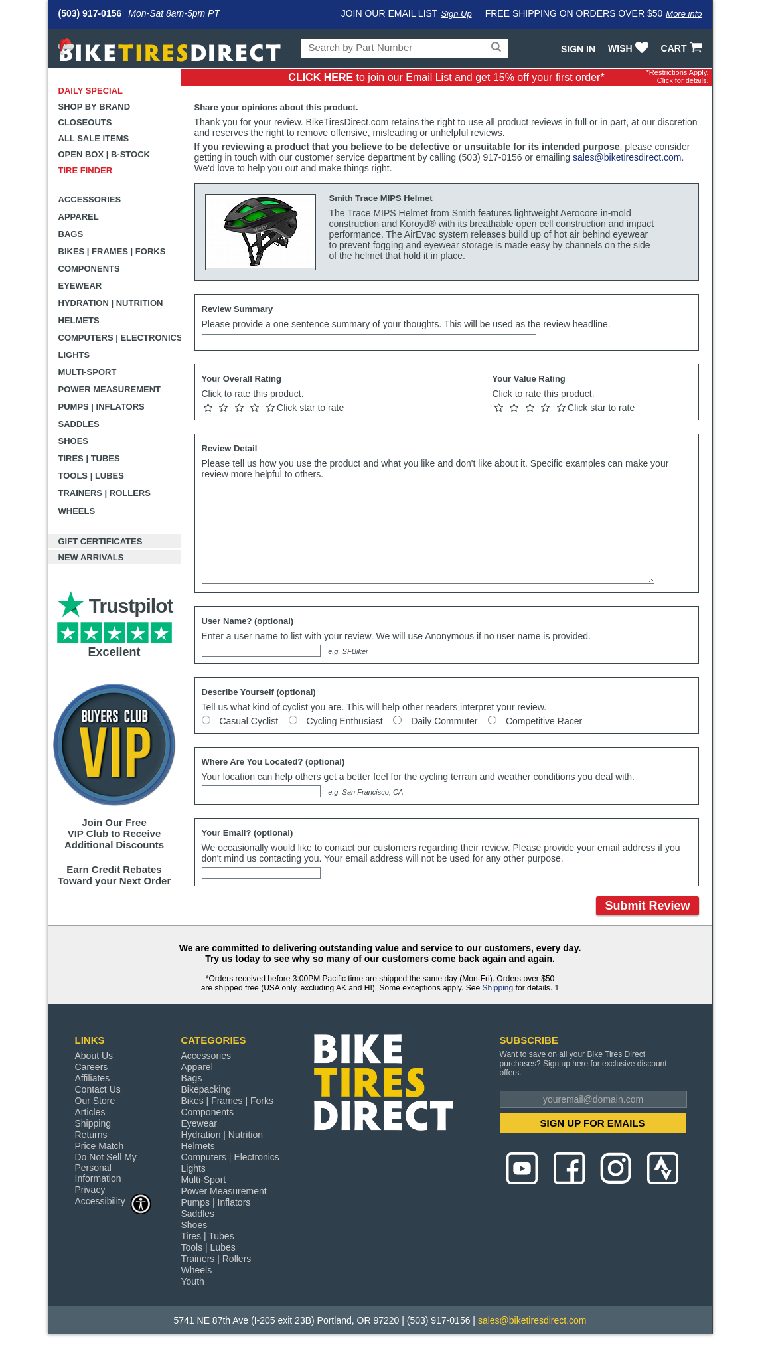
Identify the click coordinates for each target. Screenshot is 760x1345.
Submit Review (647, 905)
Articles (90, 1112)
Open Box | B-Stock (104, 154)
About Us (94, 1055)
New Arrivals (91, 557)
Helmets (79, 320)
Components (89, 269)
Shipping (497, 987)
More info (684, 14)
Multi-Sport (87, 372)
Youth (192, 1281)
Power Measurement (109, 389)
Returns (91, 1134)
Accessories (89, 199)
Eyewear (80, 286)
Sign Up (456, 14)
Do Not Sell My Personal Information (106, 1168)
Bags (71, 234)
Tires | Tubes (89, 458)
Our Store (95, 1100)
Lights (74, 355)
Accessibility (113, 1200)
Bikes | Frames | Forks (112, 251)
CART (683, 48)
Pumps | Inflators (101, 407)
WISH (629, 48)
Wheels (77, 511)
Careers (91, 1067)
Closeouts (85, 122)
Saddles (79, 424)
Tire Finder (85, 170)
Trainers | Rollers (104, 493)
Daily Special (90, 91)
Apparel (78, 217)
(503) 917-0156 (90, 13)
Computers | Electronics (119, 338)
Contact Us (98, 1089)
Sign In (578, 49)
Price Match (99, 1146)
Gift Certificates (100, 541)
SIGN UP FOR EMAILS (592, 1123)
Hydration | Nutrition (110, 303)
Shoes (73, 441)
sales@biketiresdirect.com (627, 157)
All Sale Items (93, 138)
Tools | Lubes (91, 476)
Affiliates (92, 1078)
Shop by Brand (94, 107)
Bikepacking (206, 1089)
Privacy (90, 1189)
